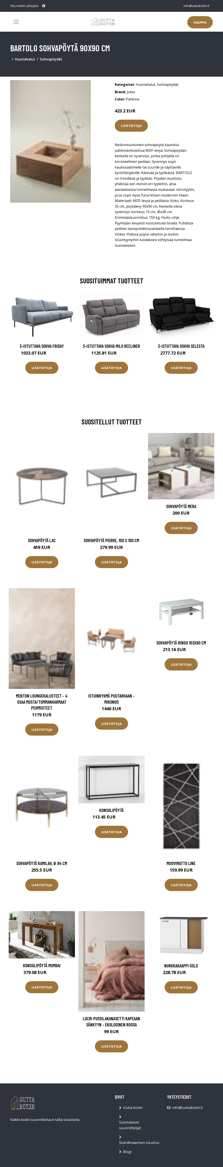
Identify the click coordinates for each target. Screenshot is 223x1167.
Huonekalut (25, 59)
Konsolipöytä (111, 810)
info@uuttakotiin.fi (196, 6)
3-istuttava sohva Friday (42, 346)
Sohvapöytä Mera (181, 506)
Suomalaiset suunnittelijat (130, 1125)
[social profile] (44, 6)
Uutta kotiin (133, 1107)
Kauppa (200, 22)
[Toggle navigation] (16, 22)
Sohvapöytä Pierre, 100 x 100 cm (111, 540)
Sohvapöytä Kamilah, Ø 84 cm (41, 863)
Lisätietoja (131, 125)
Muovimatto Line (181, 863)
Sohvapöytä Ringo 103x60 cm (181, 642)
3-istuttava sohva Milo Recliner (111, 346)
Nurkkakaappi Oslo (181, 965)
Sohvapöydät (51, 59)
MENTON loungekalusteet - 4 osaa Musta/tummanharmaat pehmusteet (42, 701)
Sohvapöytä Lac (42, 540)
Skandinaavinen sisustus (139, 1142)
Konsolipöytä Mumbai (42, 965)
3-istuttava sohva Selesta (181, 346)
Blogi (127, 1151)
